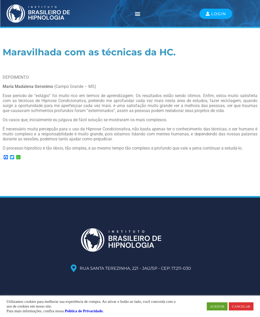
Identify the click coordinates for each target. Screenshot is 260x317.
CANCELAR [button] (241, 306)
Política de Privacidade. (84, 311)
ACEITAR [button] (217, 306)
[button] (137, 13)
